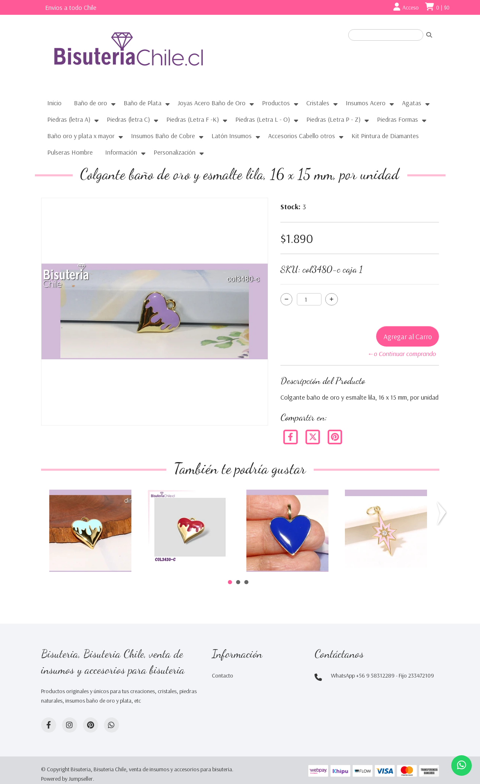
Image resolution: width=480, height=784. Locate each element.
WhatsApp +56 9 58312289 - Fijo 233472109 (382, 675)
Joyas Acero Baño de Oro (212, 103)
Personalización (174, 152)
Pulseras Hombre (70, 152)
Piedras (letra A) (68, 119)
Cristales (317, 103)
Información (121, 152)
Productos (276, 103)
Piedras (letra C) (128, 119)
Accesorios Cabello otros (301, 136)
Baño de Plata (142, 103)
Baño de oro (90, 103)
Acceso (410, 7)
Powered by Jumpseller (67, 778)
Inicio (54, 103)
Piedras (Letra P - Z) (333, 119)
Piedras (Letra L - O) (262, 119)
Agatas (411, 103)
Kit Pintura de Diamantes (385, 136)
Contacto (222, 675)
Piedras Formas (397, 119)
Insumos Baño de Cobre (163, 136)
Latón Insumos (231, 136)
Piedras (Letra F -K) (192, 119)
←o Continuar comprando (401, 353)
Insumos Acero (366, 103)
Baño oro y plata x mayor (81, 136)
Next (443, 513)
